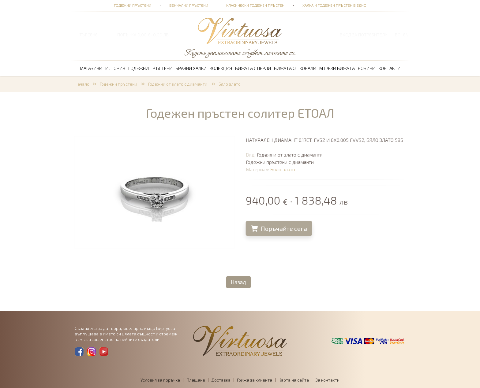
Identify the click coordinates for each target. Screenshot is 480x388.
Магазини (91, 68)
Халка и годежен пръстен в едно (334, 5)
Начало (82, 84)
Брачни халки (191, 68)
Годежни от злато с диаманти (178, 84)
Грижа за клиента (254, 379)
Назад (238, 282)
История (115, 68)
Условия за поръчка (160, 379)
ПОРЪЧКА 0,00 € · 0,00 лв (143, 34)
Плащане (195, 379)
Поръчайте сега (281, 228)
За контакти (327, 379)
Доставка (221, 379)
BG (397, 34)
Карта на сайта (294, 379)
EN (405, 34)
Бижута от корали (295, 68)
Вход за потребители (364, 34)
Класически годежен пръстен (255, 5)
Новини (366, 68)
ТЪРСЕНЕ (88, 34)
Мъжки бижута (337, 68)
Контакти (389, 68)
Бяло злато (230, 84)
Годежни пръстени (132, 5)
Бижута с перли (253, 68)
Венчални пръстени (188, 5)
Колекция (221, 68)
